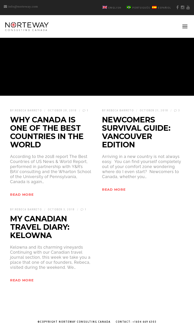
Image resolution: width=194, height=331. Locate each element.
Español (161, 7)
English (112, 7)
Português (138, 7)
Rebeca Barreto (28, 110)
